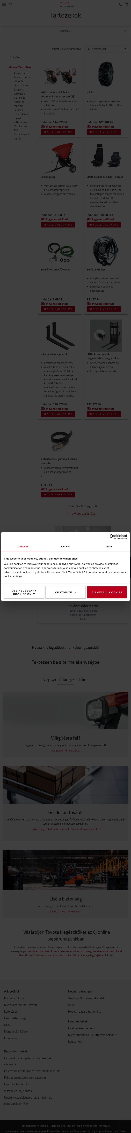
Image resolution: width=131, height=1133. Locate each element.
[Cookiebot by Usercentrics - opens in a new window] (112, 536)
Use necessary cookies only (24, 592)
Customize (65, 592)
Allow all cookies (106, 592)
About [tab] (108, 546)
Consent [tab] (23, 546)
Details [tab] (65, 546)
